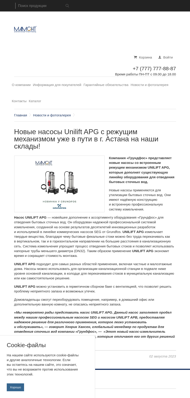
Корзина (145, 57)
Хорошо (15, 390)
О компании (21, 85)
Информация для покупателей (57, 85)
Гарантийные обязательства (106, 85)
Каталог (35, 101)
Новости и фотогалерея (149, 85)
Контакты (19, 101)
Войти (168, 57)
